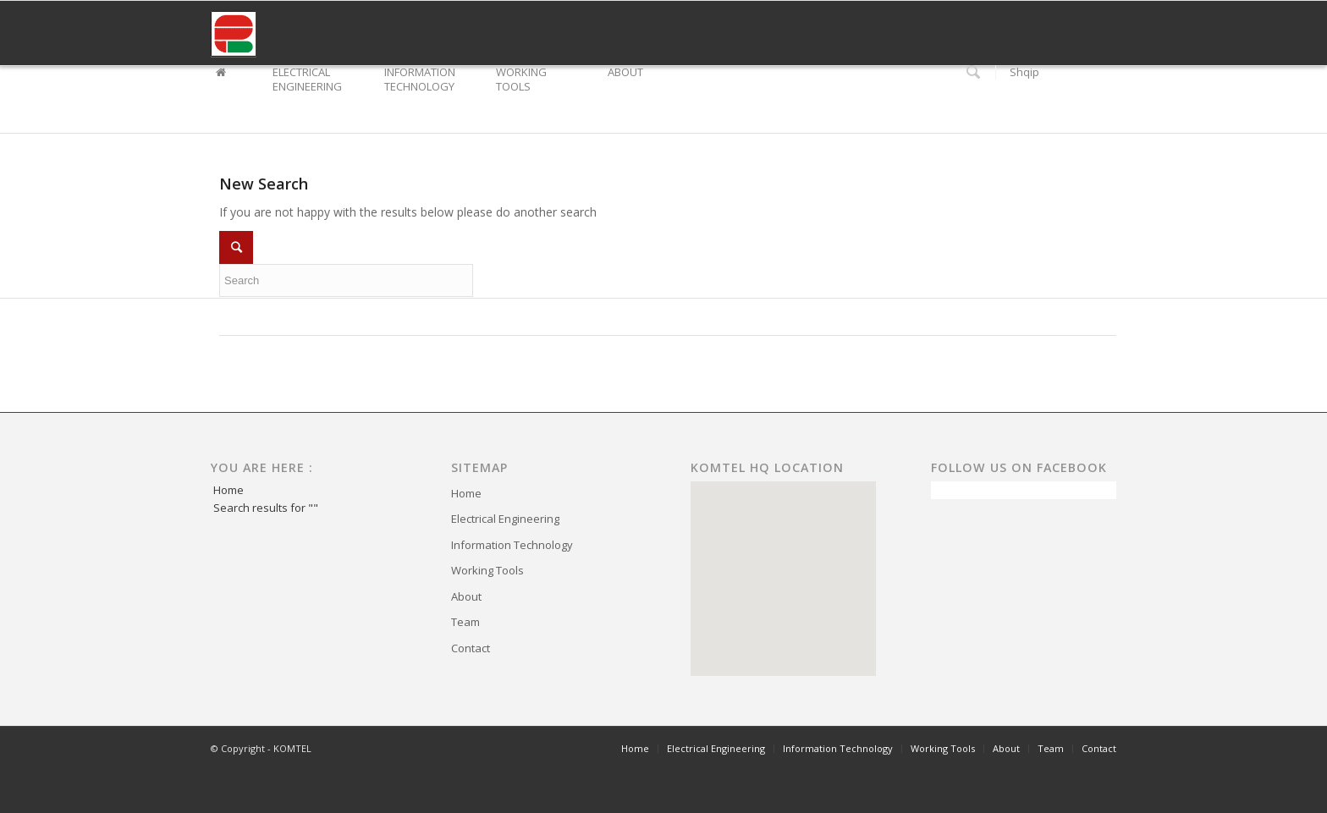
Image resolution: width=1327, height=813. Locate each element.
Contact (470, 648)
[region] (783, 578)
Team (465, 621)
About (466, 596)
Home (228, 489)
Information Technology (512, 544)
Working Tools (487, 570)
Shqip (1024, 72)
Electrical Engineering (505, 518)
